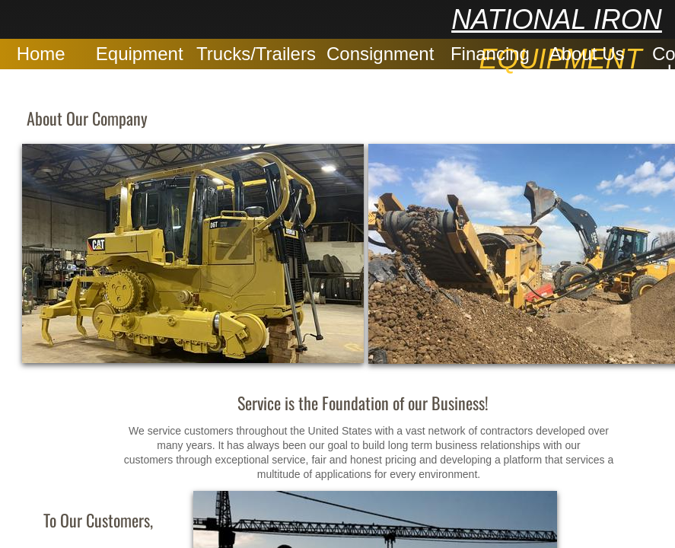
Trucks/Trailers (256, 53)
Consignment (380, 53)
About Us (587, 53)
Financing (490, 53)
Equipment (139, 53)
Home (41, 53)
